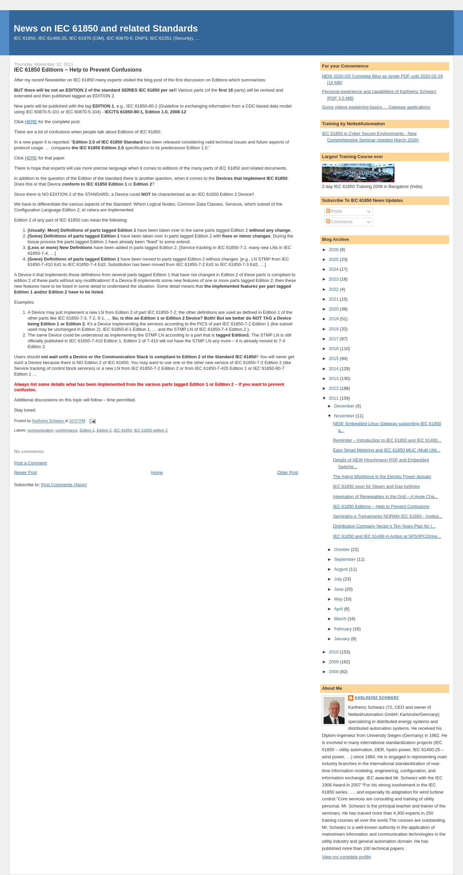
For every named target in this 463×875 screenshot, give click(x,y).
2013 (334, 378)
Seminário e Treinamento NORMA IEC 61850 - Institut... (387, 516)
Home (157, 472)
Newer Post (25, 472)
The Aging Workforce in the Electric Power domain (382, 476)
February (343, 628)
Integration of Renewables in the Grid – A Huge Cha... (385, 496)
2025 (334, 259)
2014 (334, 368)
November (345, 415)
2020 (334, 308)
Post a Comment (30, 462)
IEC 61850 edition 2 (151, 430)
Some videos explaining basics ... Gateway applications (376, 107)
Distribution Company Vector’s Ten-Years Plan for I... (384, 526)
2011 (334, 398)
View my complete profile (346, 856)
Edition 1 (87, 430)
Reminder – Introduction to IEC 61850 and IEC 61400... (387, 440)
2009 (334, 661)
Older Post (287, 472)
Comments (339, 221)
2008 (334, 671)
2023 (334, 279)
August (341, 569)
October (342, 549)
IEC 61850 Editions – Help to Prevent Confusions (381, 506)
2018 (334, 328)
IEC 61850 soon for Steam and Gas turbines (376, 486)
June (339, 589)
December (345, 405)
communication (40, 430)
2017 (334, 338)
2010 (334, 651)
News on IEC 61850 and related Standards (106, 28)
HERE (31, 121)
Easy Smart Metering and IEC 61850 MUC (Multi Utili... (386, 450)
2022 (334, 289)
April (339, 608)
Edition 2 (104, 430)
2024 (334, 269)
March (341, 618)
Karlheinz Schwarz (377, 698)
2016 (334, 348)
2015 (334, 358)
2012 (334, 388)
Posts (334, 211)
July (338, 579)
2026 (334, 249)
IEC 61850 (123, 430)
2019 (334, 318)
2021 (334, 299)
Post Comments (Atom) (64, 484)
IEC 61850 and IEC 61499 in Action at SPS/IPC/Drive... (387, 536)
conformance (66, 430)
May (339, 599)
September (345, 559)
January (342, 638)
